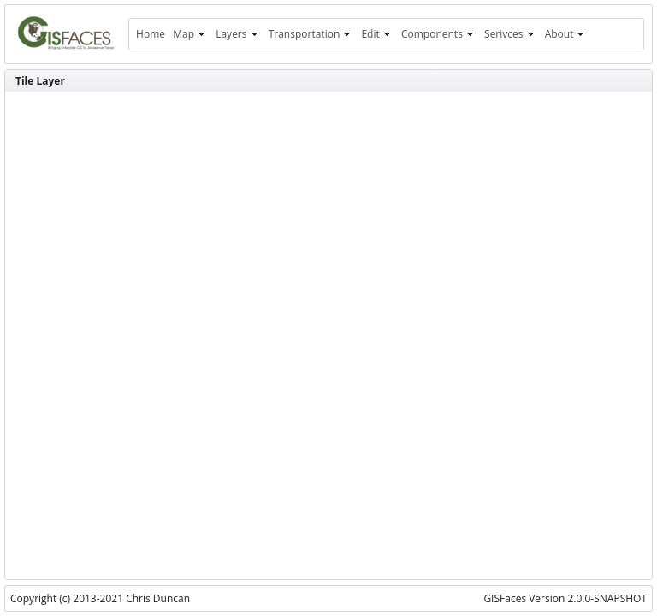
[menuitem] (150, 34)
